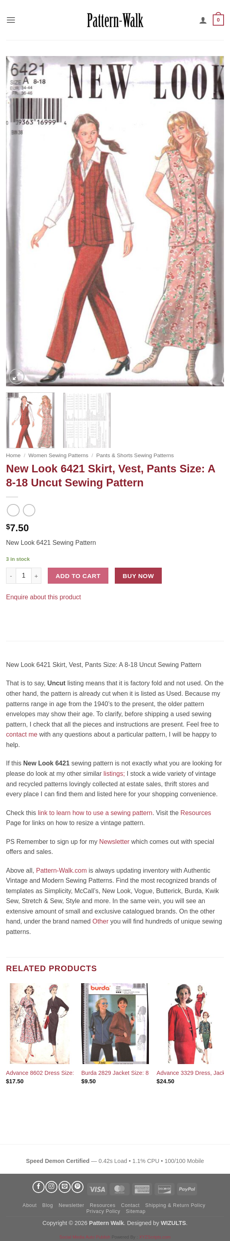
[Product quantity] (24, 576)
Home (13, 455)
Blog (47, 1205)
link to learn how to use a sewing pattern (95, 812)
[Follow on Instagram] (51, 1187)
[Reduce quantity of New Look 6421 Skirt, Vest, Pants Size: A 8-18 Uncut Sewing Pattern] (11, 576)
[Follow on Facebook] (39, 1187)
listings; (114, 773)
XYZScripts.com (155, 1237)
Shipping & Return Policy (175, 1205)
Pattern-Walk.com (61, 870)
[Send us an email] (65, 1187)
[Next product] (13, 510)
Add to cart (78, 575)
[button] (11, 20)
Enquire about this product (43, 597)
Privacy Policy (103, 1211)
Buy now (138, 575)
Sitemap (136, 1211)
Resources (196, 812)
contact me (21, 734)
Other (100, 921)
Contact (130, 1205)
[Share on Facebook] (13, 617)
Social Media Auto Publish (84, 1237)
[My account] (203, 20)
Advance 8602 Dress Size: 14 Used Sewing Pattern (72, 1073)
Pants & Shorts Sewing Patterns (135, 455)
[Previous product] (29, 510)
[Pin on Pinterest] (28, 617)
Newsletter (114, 841)
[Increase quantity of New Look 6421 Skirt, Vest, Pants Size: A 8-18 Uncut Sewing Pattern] (36, 576)
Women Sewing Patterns (58, 455)
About (29, 1205)
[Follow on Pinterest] (77, 1187)
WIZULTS (173, 1223)
